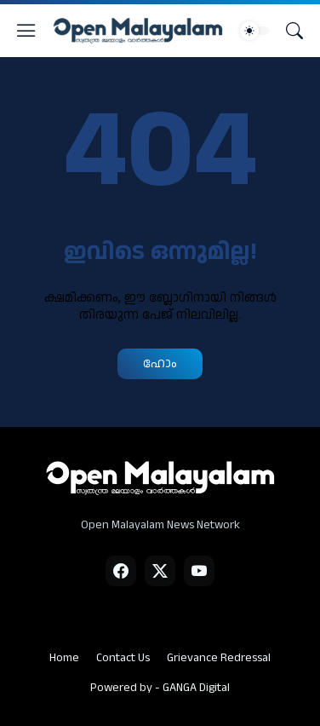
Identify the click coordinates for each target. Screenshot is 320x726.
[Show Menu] (26, 30)
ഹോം (160, 363)
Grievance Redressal (219, 657)
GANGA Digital (196, 687)
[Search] (294, 30)
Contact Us (123, 657)
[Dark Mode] (254, 30)
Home (64, 657)
